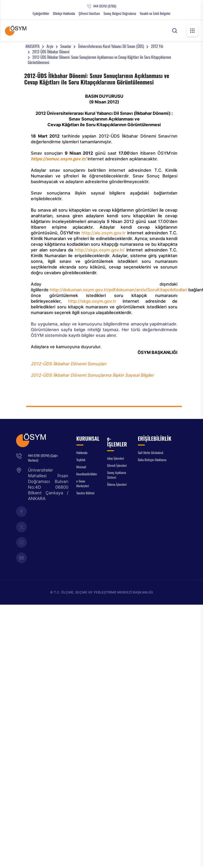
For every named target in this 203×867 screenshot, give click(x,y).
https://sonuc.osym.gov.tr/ (58, 158)
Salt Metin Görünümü (150, 452)
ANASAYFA (32, 46)
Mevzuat (81, 466)
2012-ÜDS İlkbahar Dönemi (50, 52)
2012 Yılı (157, 46)
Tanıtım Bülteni (85, 492)
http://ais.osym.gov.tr (104, 232)
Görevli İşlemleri (117, 465)
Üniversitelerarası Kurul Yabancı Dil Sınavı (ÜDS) (111, 46)
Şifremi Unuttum (89, 13)
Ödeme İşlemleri (116, 484)
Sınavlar (65, 46)
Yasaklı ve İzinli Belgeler (155, 13)
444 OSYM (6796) (104, 6)
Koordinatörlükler (86, 473)
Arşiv (49, 46)
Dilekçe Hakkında (64, 13)
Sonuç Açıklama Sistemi (116, 475)
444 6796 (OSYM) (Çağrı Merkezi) (43, 458)
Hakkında (82, 452)
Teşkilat (80, 459)
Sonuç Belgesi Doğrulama (119, 13)
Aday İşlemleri (115, 458)
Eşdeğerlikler (41, 13)
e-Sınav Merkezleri (82, 483)
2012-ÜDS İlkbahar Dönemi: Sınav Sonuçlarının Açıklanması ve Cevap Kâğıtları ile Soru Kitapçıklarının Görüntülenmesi (99, 59)
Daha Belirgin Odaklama (152, 459)
